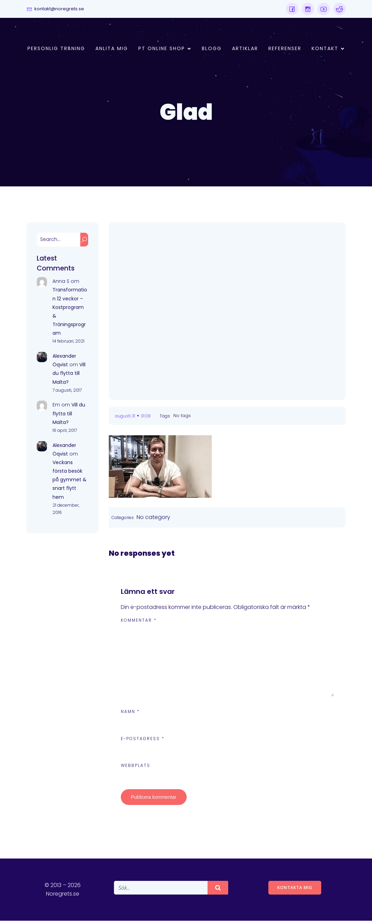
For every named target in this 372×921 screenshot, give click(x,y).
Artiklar (245, 48)
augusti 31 (125, 416)
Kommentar (138, 620)
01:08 (146, 416)
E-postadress (142, 739)
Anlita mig (111, 48)
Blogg (212, 48)
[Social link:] (292, 9)
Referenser (284, 48)
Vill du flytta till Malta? (69, 373)
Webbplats (135, 766)
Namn (130, 712)
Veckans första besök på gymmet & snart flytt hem (69, 480)
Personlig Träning (56, 48)
